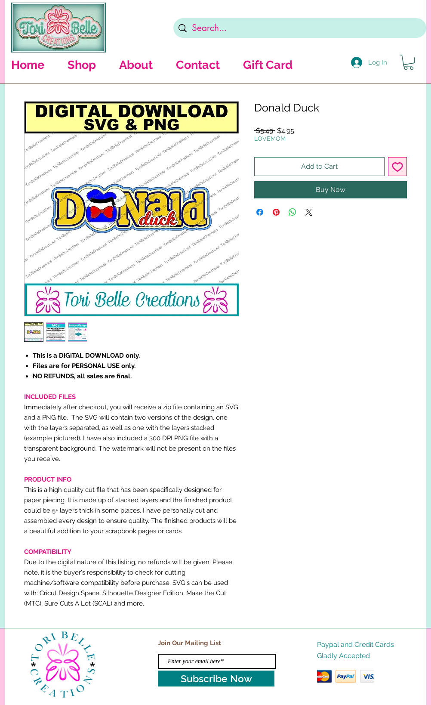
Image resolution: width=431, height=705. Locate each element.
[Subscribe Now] (216, 678)
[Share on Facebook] (260, 212)
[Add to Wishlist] (397, 166)
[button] (409, 62)
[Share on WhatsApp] (292, 212)
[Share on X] (309, 212)
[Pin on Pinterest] (276, 212)
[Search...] (300, 28)
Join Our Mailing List (189, 643)
